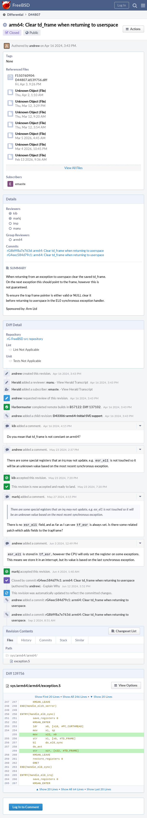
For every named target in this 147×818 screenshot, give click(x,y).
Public (34, 32)
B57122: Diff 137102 (85, 407)
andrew (34, 46)
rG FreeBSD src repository (25, 339)
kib (15, 213)
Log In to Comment (25, 805)
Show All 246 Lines (75, 695)
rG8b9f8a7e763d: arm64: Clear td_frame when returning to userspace (55, 250)
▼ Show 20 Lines (101, 695)
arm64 (17, 239)
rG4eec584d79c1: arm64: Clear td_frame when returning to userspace (55, 255)
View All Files (73, 168)
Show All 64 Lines (72, 788)
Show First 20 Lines (47, 695)
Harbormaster (21, 407)
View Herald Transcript (72, 382)
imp (15, 223)
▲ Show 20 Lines (47, 788)
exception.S (22, 660)
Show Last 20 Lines (99, 788)
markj (17, 218)
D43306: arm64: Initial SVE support (77, 416)
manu (17, 228)
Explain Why (51, 584)
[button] (143, 5)
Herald (16, 382)
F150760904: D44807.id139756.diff (31, 77)
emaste (20, 184)
